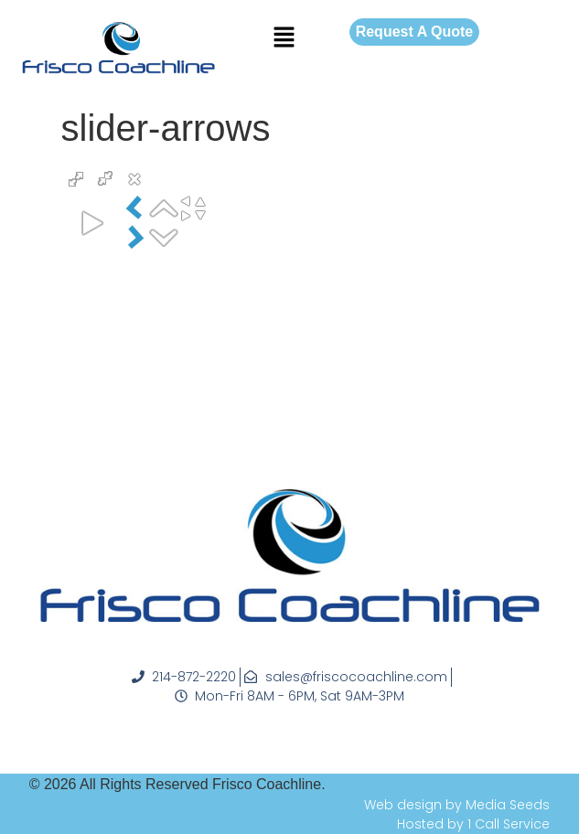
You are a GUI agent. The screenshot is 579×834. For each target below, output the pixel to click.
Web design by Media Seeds (457, 805)
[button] (283, 38)
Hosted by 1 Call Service (473, 824)
